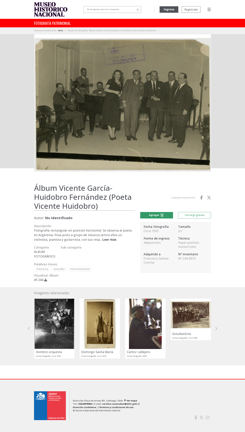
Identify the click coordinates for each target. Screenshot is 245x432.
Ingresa (169, 9)
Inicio (61, 30)
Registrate (191, 9)
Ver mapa (130, 400)
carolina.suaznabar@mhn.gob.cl (121, 403)
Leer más (109, 239)
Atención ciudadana (84, 407)
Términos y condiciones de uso (116, 407)
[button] (29, 328)
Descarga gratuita (195, 215)
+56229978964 (84, 403)
